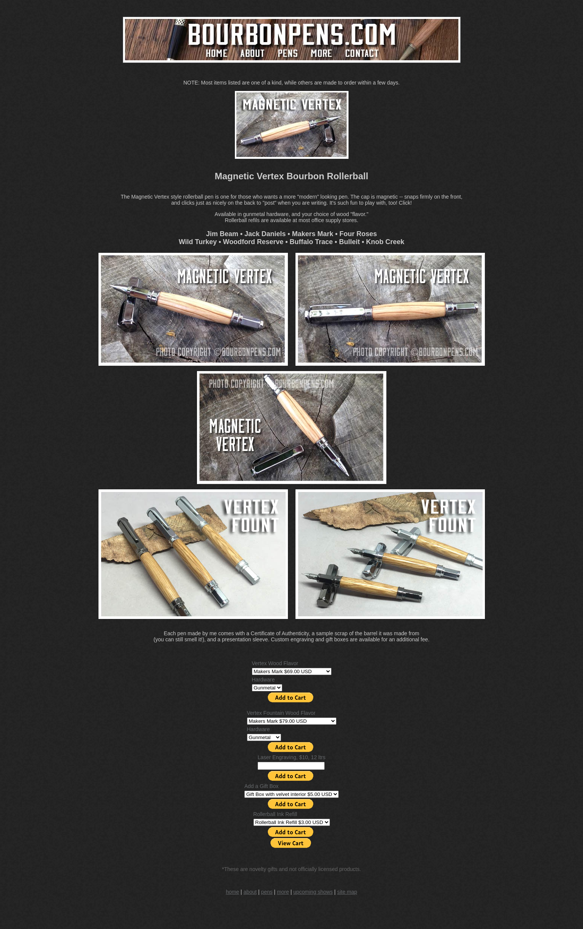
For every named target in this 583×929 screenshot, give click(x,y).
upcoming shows (313, 892)
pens (266, 892)
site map (347, 892)
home (232, 892)
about (250, 892)
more (283, 892)
